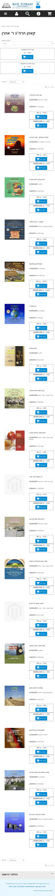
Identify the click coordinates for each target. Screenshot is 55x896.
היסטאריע (42, 268)
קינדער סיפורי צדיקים (46, 481)
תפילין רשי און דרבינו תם (37, 814)
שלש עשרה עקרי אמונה (37, 646)
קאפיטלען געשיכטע (35, 264)
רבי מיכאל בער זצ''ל (35, 477)
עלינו (14, 886)
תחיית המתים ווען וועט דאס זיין (39, 772)
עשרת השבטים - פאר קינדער (38, 137)
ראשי (3, 26)
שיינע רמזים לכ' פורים (36, 603)
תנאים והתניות (48, 890)
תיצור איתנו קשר (40, 886)
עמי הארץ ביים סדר (35, 95)
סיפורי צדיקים (43, 100)
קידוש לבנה (33, 348)
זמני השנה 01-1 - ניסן (46, 395)
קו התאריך (32, 306)
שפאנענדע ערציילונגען (36, 730)
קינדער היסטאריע (44, 142)
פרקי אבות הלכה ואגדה (37, 179)
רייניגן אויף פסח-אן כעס (37, 519)
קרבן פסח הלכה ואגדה (36, 390)
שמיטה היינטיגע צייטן (36, 688)
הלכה (40, 184)
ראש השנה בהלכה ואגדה (37, 433)
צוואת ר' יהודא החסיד (36, 222)
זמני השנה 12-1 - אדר (46, 608)
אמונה (41, 650)
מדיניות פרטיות (37, 890)
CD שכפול (21, 886)
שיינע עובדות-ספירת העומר (38, 561)
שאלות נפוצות (29, 886)
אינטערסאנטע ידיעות (45, 226)
